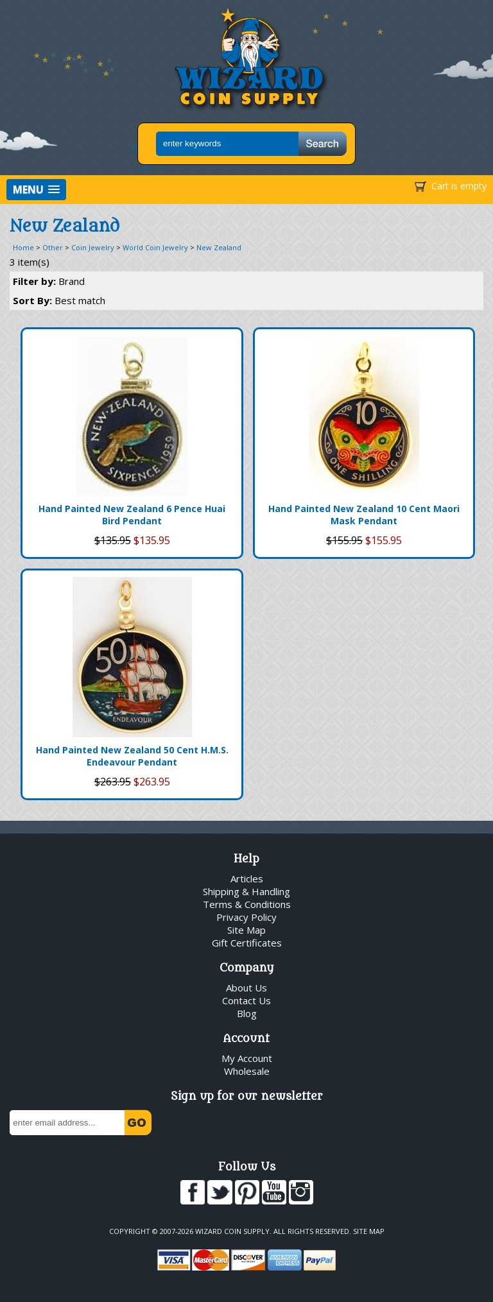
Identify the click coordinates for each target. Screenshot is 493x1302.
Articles (246, 878)
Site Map (246, 929)
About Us (246, 987)
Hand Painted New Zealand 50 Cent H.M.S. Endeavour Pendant (132, 756)
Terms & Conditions (247, 904)
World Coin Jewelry (155, 247)
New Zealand (218, 247)
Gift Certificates (247, 942)
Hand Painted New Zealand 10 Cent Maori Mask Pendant (364, 514)
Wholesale (247, 1071)
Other (52, 247)
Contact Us (246, 1000)
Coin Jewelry (92, 247)
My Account (246, 1058)
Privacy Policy (246, 917)
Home (23, 247)
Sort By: (59, 300)
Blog (247, 1013)
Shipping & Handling (246, 891)
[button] (36, 189)
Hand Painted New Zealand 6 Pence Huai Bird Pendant (132, 514)
